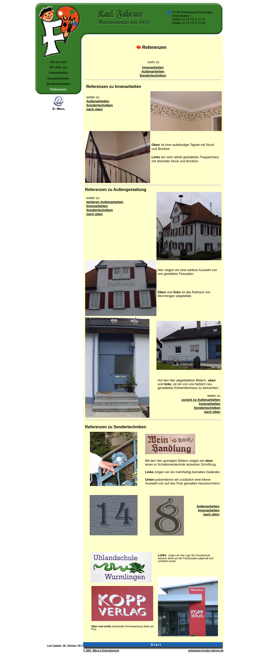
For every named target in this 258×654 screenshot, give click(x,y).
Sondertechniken (153, 75)
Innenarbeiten (153, 67)
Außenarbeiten (152, 71)
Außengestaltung (129, 189)
